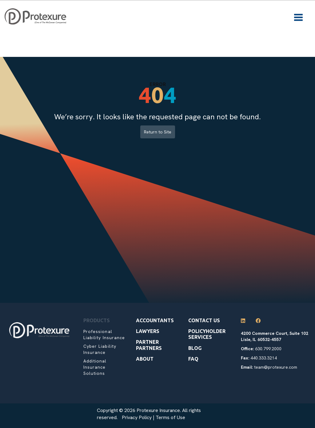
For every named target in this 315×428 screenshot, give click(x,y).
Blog (194, 348)
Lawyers (147, 331)
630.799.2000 (268, 348)
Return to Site (157, 132)
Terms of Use (170, 417)
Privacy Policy (137, 417)
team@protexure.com (275, 367)
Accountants (155, 320)
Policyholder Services (206, 334)
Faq (193, 359)
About (145, 359)
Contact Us (204, 320)
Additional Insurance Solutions (95, 367)
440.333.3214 (263, 358)
